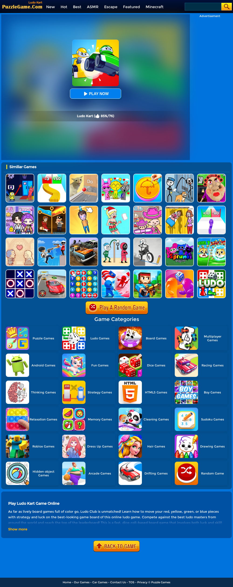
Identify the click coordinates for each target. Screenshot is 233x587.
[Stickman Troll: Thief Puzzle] (179, 175)
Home (67, 582)
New (50, 7)
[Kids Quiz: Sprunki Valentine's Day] (115, 175)
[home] (22, 6)
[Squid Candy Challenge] (147, 175)
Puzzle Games (160, 582)
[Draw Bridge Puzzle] (147, 239)
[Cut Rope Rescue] (83, 207)
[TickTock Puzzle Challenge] (83, 175)
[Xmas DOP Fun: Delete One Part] (115, 207)
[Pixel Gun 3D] (147, 271)
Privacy (142, 582)
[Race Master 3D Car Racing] (52, 271)
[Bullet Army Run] (52, 175)
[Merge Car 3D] (83, 239)
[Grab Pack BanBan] (20, 175)
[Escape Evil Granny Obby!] (211, 175)
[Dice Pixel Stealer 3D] (179, 271)
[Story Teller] (20, 239)
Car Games (99, 582)
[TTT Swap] (20, 271)
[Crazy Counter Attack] (52, 239)
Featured (131, 7)
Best (77, 7)
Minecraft (155, 7)
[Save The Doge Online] (211, 239)
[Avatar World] (147, 207)
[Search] (203, 6)
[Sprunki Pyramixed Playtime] (179, 239)
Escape (110, 7)
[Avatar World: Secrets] (20, 207)
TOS (131, 582)
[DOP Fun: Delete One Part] (179, 207)
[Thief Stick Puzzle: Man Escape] (115, 239)
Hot (64, 7)
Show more (17, 529)
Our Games (81, 582)
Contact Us (118, 582)
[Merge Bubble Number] (83, 271)
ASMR (93, 7)
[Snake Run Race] (211, 207)
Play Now (95, 94)
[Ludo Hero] (211, 271)
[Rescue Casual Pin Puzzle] (52, 207)
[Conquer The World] (115, 271)
